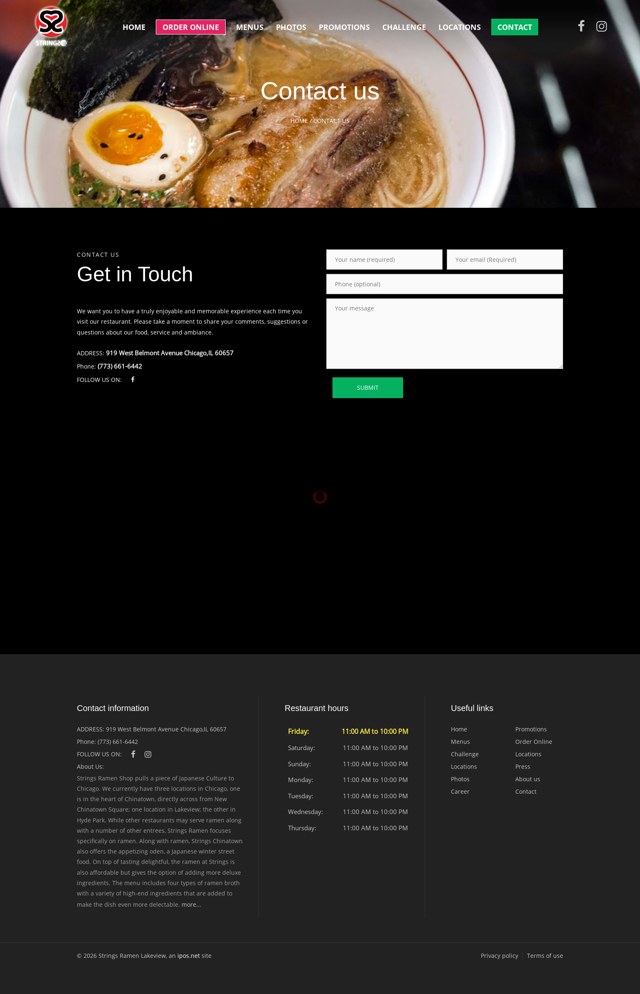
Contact (514, 27)
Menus (249, 27)
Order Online (190, 27)
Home (134, 27)
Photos (291, 27)
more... (191, 904)
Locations (459, 27)
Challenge (404, 27)
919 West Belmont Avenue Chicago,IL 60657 (170, 353)
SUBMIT (368, 387)
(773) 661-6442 (120, 366)
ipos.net (188, 956)
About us (527, 779)
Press (522, 766)
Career (460, 791)
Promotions (344, 27)
